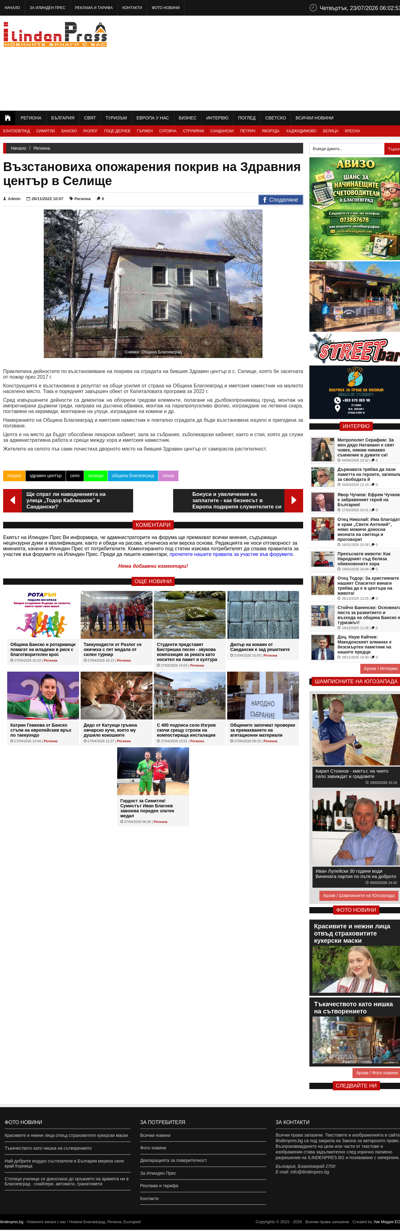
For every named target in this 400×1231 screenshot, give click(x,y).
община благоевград (133, 475)
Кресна (352, 131)
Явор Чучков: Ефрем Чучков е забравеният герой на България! (369, 499)
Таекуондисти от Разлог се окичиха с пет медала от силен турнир (113, 649)
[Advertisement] (291, 62)
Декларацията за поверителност (173, 1160)
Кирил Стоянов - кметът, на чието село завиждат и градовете (352, 773)
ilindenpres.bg (11, 1223)
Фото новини (166, 8)
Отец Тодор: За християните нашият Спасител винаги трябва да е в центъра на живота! (368, 586)
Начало (12, 8)
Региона (31, 117)
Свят (90, 117)
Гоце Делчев (117, 131)
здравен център (46, 475)
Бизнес (188, 117)
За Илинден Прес (47, 8)
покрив (14, 475)
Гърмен (145, 131)
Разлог (90, 131)
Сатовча (168, 131)
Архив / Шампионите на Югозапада (359, 895)
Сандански (222, 131)
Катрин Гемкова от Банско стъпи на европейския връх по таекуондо (40, 730)
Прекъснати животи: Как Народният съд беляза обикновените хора (364, 558)
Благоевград (16, 131)
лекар (168, 475)
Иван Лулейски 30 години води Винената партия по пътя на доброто (356, 873)
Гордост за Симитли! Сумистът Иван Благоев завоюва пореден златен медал (147, 808)
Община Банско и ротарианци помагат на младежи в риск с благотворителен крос (42, 649)
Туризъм (116, 117)
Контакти (132, 8)
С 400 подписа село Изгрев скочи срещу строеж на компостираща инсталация (186, 730)
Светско (275, 117)
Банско (69, 131)
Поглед (247, 117)
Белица (330, 131)
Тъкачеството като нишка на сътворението (48, 1148)
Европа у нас (153, 117)
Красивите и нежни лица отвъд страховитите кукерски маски (66, 1135)
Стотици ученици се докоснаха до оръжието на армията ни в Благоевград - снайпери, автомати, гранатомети (66, 1181)
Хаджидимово (301, 131)
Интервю (217, 117)
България (62, 117)
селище (95, 475)
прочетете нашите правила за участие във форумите (231, 554)
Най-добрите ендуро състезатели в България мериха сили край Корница (64, 1163)
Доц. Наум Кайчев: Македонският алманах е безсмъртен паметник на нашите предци (365, 644)
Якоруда (270, 131)
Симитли (45, 131)
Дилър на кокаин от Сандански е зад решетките (260, 647)
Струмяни (193, 131)
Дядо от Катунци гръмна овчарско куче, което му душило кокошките (110, 730)
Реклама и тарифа (94, 8)
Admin (11, 198)
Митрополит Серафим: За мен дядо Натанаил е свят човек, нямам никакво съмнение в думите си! (366, 447)
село (74, 475)
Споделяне (280, 200)
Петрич (248, 131)
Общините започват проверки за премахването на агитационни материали (262, 730)
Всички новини (314, 117)
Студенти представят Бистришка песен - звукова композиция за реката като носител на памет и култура (187, 652)
